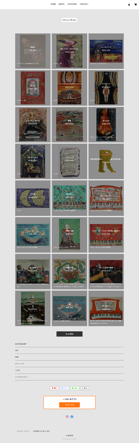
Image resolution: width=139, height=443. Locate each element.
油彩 (16, 350)
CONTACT (84, 4)
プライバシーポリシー (23, 431)
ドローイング (19, 364)
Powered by (69, 439)
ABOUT (62, 4)
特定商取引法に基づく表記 (41, 431)
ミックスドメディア (21, 377)
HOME (53, 4)
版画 (16, 357)
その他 (17, 370)
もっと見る (69, 334)
